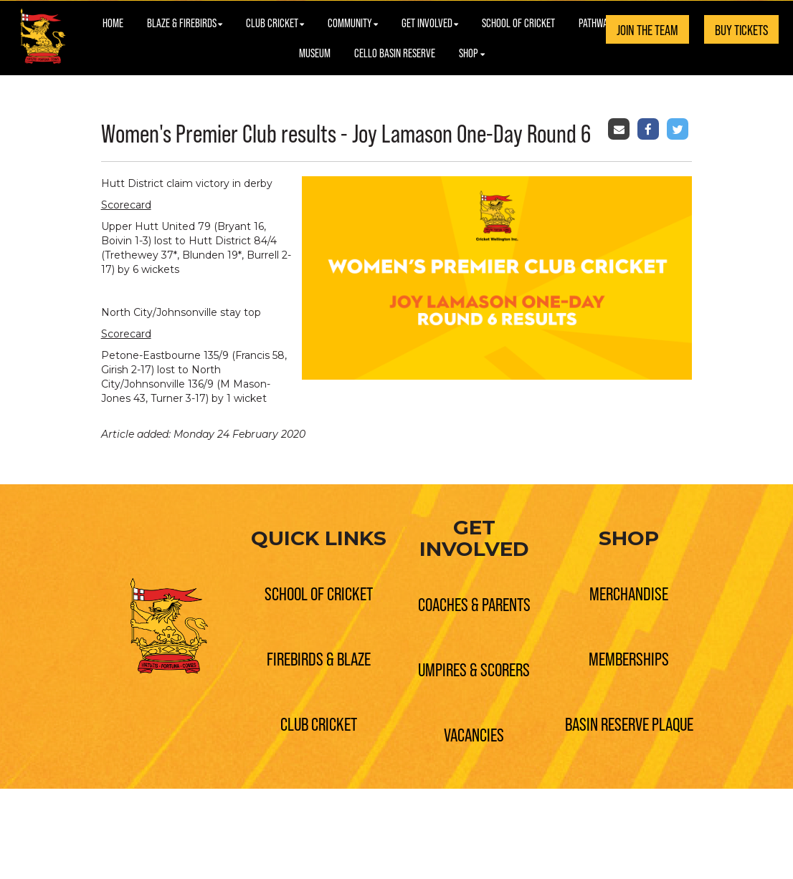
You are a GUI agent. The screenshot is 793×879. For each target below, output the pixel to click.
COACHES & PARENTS (474, 603)
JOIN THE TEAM (647, 29)
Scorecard (126, 204)
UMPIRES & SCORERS (474, 669)
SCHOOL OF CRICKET (319, 593)
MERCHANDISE (628, 593)
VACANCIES (474, 734)
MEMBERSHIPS (629, 658)
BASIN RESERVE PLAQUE (629, 723)
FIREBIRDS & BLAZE (319, 658)
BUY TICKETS (741, 29)
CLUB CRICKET (318, 723)
